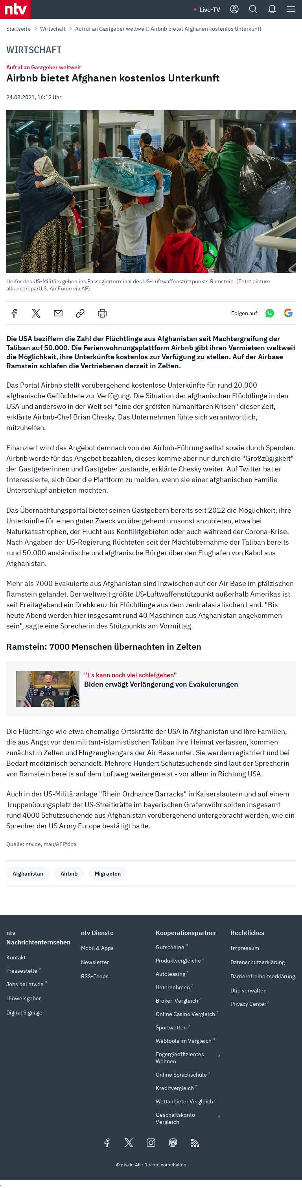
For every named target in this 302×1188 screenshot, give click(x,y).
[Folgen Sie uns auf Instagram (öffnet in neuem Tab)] (151, 1143)
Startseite (18, 28)
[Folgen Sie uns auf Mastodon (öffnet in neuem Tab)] (173, 1143)
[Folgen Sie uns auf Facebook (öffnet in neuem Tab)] (107, 1143)
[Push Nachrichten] (272, 9)
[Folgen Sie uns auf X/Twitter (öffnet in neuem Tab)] (129, 1143)
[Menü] (291, 9)
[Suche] (253, 9)
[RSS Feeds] (195, 1143)
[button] (151, 201)
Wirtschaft (53, 28)
